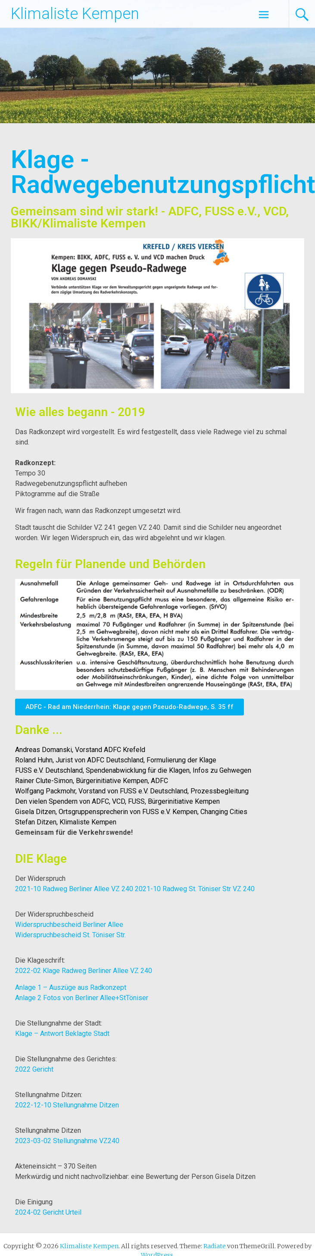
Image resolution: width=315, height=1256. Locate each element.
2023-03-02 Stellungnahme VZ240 (67, 1141)
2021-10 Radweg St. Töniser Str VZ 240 (195, 889)
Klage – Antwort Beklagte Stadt (62, 1033)
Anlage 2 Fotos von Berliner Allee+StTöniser (81, 998)
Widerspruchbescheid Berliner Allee (69, 924)
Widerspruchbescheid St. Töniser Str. (70, 935)
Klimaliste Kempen (75, 14)
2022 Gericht (34, 1069)
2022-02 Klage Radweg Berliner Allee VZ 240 (83, 971)
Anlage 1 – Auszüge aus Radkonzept (70, 987)
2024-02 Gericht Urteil (48, 1212)
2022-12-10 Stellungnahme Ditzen (67, 1105)
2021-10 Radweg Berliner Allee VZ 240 (74, 889)
